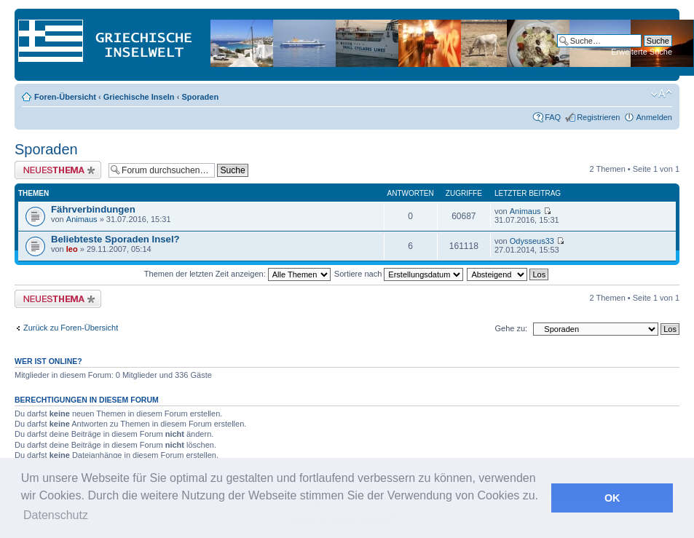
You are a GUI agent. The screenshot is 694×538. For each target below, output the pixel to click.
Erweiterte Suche (641, 51)
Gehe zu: (510, 328)
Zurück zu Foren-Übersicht (70, 327)
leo (72, 249)
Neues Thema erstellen (58, 170)
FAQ (553, 117)
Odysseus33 (532, 241)
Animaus (82, 219)
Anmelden (654, 117)
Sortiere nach (398, 273)
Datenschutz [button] (55, 515)
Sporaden (199, 96)
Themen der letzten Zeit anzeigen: (237, 273)
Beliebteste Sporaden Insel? (115, 239)
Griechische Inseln (139, 96)
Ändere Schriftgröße (661, 93)
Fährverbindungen (93, 209)
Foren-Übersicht (65, 96)
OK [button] (612, 498)
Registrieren (598, 117)
